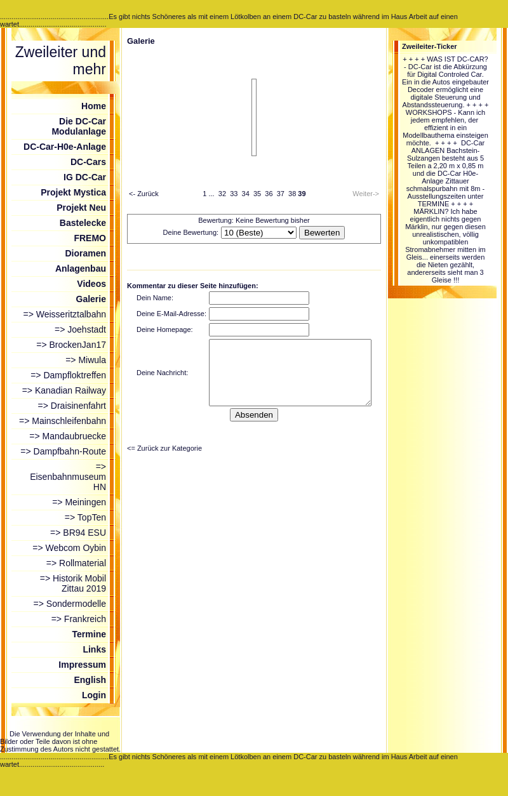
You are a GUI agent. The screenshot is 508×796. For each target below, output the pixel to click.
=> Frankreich (78, 619)
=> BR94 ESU (78, 532)
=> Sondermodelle (70, 604)
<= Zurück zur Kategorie (164, 448)
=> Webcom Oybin (69, 548)
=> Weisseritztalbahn (64, 314)
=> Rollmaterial (76, 563)
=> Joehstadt (80, 329)
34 (246, 193)
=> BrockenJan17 (71, 345)
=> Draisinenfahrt (72, 406)
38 (292, 193)
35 (257, 193)
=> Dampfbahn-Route (63, 451)
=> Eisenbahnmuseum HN (68, 476)
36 (268, 193)
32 (222, 193)
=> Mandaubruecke (67, 436)
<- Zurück (144, 193)
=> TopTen (85, 517)
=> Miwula (85, 360)
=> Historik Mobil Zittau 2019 (73, 583)
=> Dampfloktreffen (68, 375)
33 (233, 193)
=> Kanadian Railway (64, 390)
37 (280, 193)
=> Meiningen (79, 502)
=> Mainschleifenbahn (62, 421)
